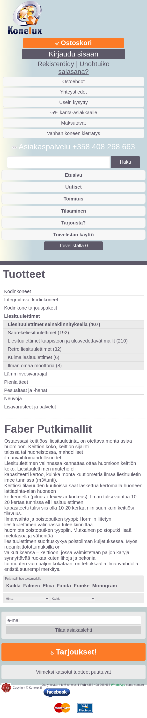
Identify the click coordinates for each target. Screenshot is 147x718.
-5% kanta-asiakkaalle (73, 112)
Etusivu (73, 175)
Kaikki (13, 585)
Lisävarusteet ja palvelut (30, 406)
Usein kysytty (73, 102)
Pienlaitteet (16, 382)
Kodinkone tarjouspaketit (30, 308)
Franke (82, 585)
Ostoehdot (73, 81)
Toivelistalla (73, 245)
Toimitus (73, 198)
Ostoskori (73, 43)
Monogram (104, 585)
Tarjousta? (73, 222)
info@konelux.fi (69, 684)
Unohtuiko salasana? (83, 67)
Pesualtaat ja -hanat (25, 390)
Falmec (31, 585)
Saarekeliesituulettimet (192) (38, 332)
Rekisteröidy (55, 64)
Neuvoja (13, 398)
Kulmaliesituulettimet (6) (33, 357)
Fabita (64, 585)
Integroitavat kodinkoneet (31, 299)
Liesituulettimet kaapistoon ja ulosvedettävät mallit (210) (68, 340)
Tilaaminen (73, 211)
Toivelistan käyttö (73, 234)
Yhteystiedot (73, 92)
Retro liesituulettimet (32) (34, 349)
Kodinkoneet (17, 291)
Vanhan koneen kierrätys (73, 133)
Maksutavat (73, 123)
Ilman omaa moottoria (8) (35, 365)
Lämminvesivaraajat (25, 373)
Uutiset (73, 187)
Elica (48, 585)
